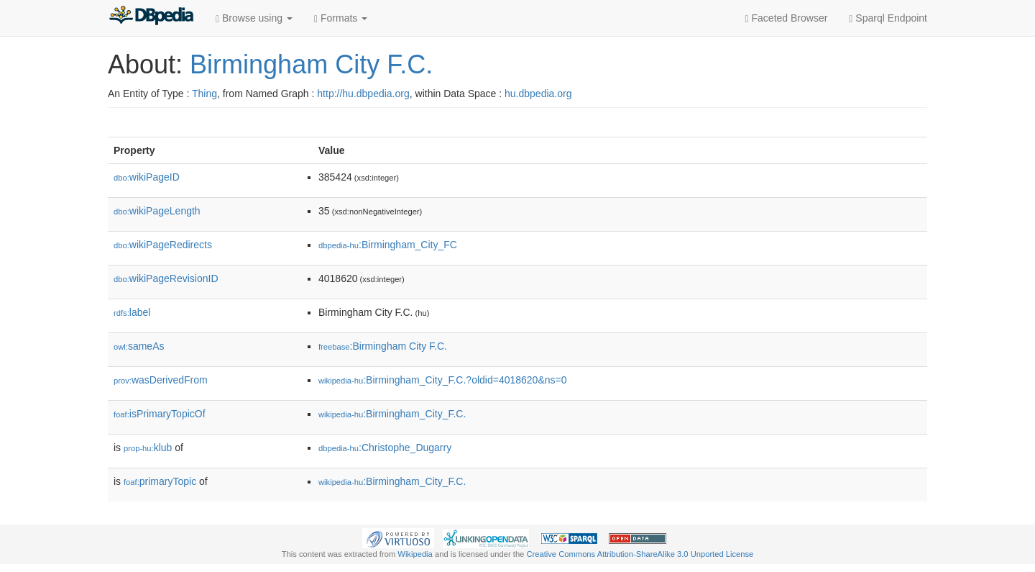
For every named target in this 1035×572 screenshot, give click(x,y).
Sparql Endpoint (888, 18)
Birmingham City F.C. (311, 64)
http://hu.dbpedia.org (363, 93)
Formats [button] (340, 18)
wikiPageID (147, 177)
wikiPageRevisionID (166, 278)
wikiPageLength (157, 211)
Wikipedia (415, 554)
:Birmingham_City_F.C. (392, 413)
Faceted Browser (786, 18)
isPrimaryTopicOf (160, 413)
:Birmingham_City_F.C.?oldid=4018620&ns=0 (442, 380)
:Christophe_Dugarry (384, 447)
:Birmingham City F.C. (382, 346)
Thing (204, 93)
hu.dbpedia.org (538, 93)
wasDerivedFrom (161, 380)
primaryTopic (160, 481)
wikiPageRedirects (163, 244)
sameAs (139, 346)
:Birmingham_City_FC (387, 244)
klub (148, 447)
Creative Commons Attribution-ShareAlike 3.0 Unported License (639, 554)
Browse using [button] (254, 18)
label (132, 312)
